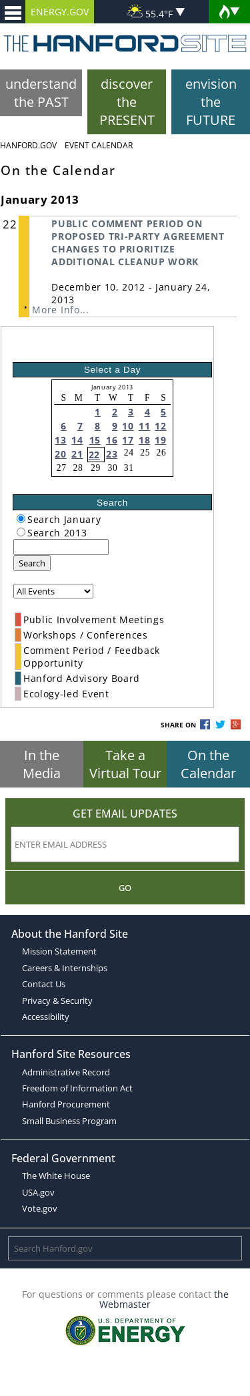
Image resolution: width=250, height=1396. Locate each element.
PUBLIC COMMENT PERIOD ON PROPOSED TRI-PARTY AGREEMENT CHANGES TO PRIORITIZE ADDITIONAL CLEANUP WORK (137, 242)
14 (77, 439)
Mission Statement (59, 951)
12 (160, 425)
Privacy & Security (57, 1001)
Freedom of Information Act (77, 1088)
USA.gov (38, 1192)
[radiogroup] (21, 518)
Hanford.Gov (28, 145)
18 (144, 439)
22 (94, 454)
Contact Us (43, 984)
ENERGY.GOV (60, 11)
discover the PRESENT (127, 102)
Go (125, 888)
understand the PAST (41, 93)
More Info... (60, 309)
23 (111, 454)
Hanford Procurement (66, 1104)
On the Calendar (208, 764)
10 (127, 425)
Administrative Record (66, 1072)
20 (60, 454)
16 (111, 439)
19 (160, 439)
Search (32, 563)
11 (144, 425)
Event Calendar (99, 145)
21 (77, 454)
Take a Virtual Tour (125, 764)
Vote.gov (39, 1208)
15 (95, 439)
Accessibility (45, 1017)
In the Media (42, 764)
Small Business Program (69, 1121)
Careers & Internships (64, 968)
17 (127, 439)
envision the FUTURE (211, 102)
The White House (56, 1176)
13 (60, 439)
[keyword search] (61, 547)
